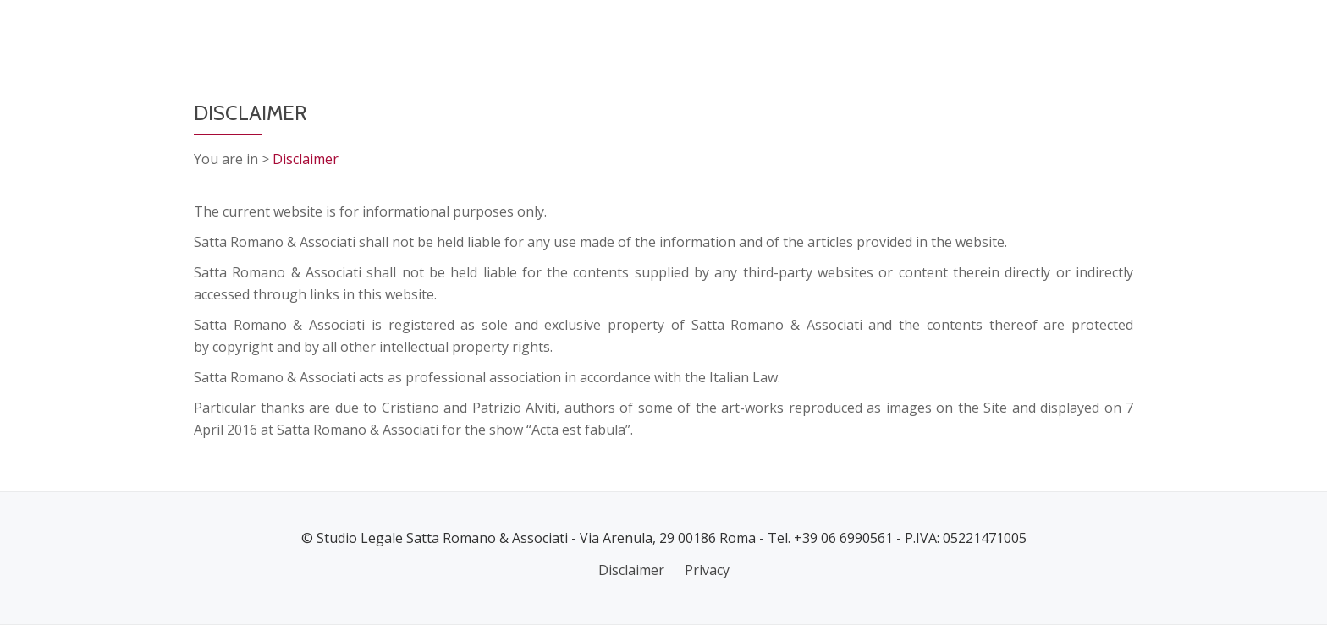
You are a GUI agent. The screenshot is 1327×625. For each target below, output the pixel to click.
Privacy (707, 570)
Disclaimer (306, 159)
